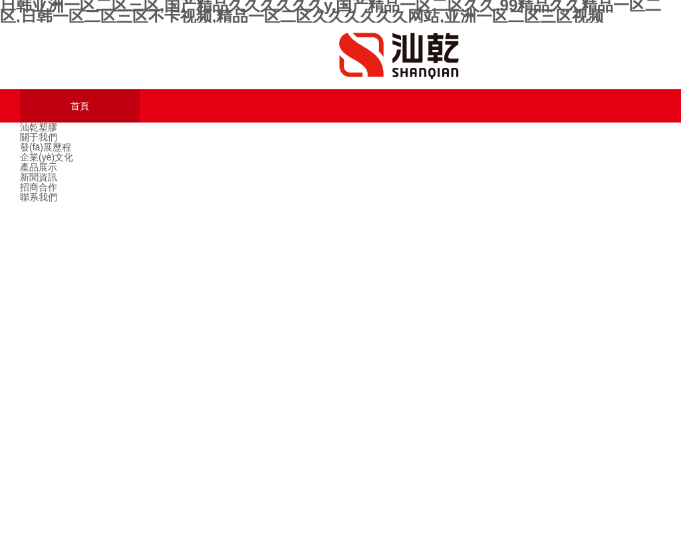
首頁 (79, 106)
